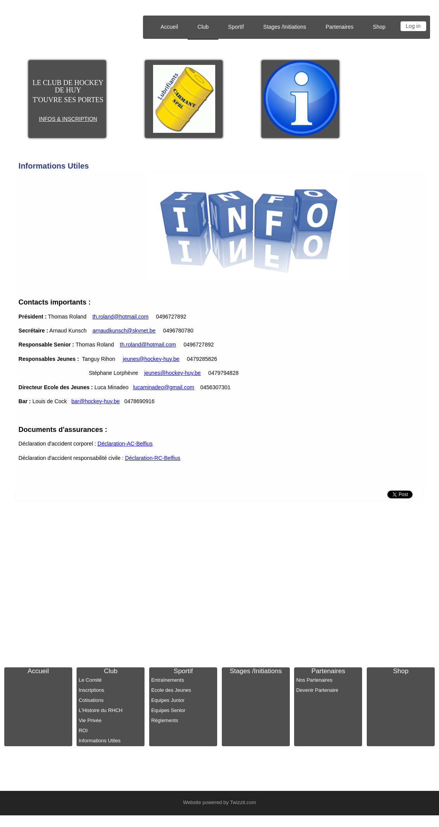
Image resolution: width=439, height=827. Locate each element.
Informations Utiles (54, 166)
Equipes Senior (168, 710)
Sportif (183, 671)
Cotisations (90, 700)
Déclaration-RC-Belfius (152, 458)
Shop (379, 27)
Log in (413, 26)
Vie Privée (89, 720)
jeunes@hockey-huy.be (151, 359)
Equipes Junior (168, 700)
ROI (82, 730)
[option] (184, 99)
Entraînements (167, 680)
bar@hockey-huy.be (95, 401)
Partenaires (328, 671)
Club (111, 671)
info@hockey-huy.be (310, 542)
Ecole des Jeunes (171, 690)
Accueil (169, 27)
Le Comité (89, 680)
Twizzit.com (243, 802)
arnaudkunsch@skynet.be (123, 330)
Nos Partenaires (314, 680)
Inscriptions (91, 690)
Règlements (164, 720)
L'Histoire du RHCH (100, 710)
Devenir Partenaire (317, 690)
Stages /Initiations (285, 27)
